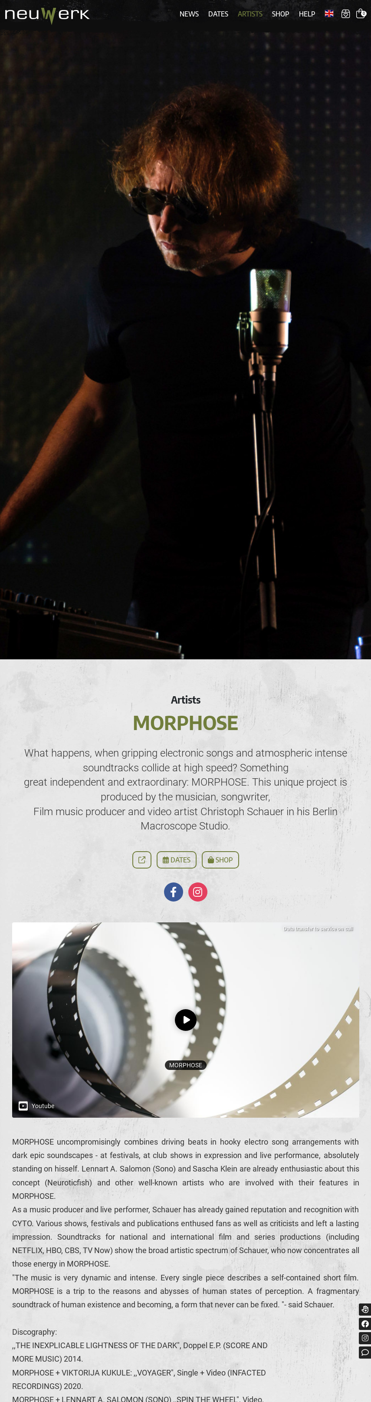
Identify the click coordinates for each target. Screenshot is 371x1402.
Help (307, 14)
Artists (250, 14)
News (189, 14)
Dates (218, 14)
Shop (280, 14)
